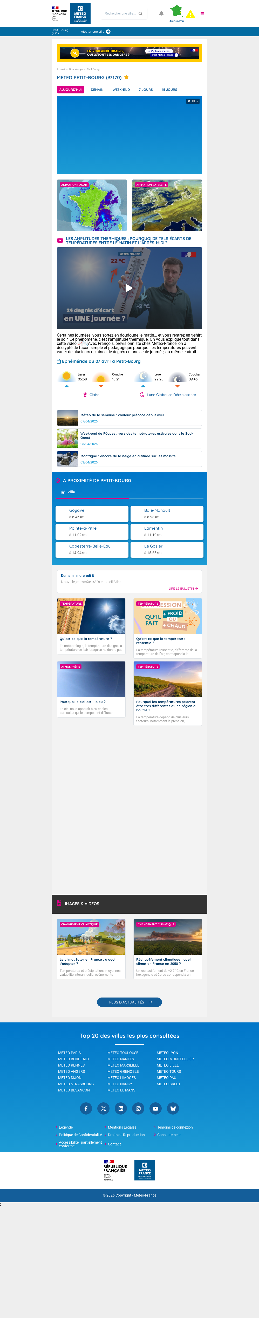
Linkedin (121, 1108)
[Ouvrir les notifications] (161, 13)
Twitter (103, 1108)
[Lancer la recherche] (140, 13)
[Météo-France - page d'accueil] (144, 1170)
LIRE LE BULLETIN (183, 588)
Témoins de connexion (175, 1127)
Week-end (121, 89)
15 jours (169, 89)
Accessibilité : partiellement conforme (80, 1144)
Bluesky (173, 1108)
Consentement (169, 1135)
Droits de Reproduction (126, 1135)
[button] (202, 13)
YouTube (155, 1108)
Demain (97, 89)
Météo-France (145, 1195)
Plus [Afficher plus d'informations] (195, 101)
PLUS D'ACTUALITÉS (126, 1002)
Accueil (61, 69)
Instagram (138, 1108)
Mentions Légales (122, 1127)
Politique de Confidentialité (80, 1135)
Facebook (86, 1108)
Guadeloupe (76, 69)
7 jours (146, 89)
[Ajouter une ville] (108, 32)
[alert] (190, 14)
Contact (114, 1144)
